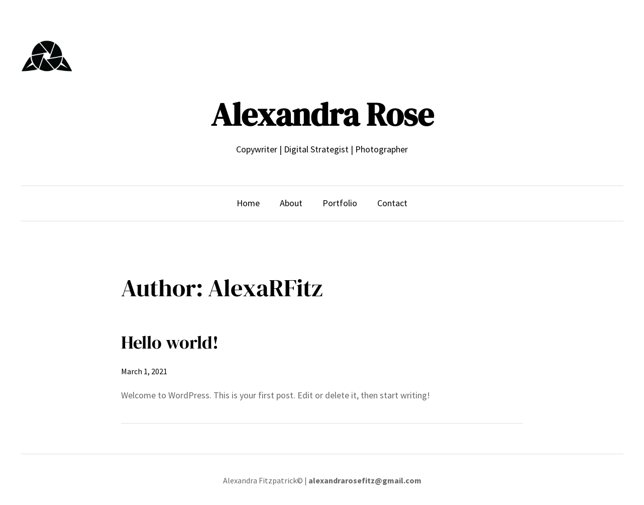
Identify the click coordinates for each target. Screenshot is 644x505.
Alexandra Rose (322, 114)
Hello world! (170, 342)
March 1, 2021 (144, 371)
